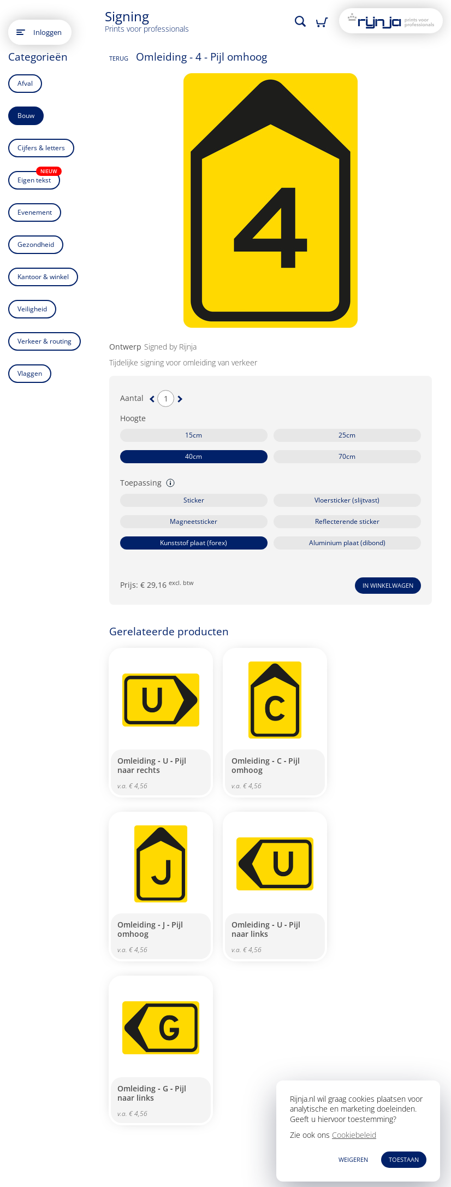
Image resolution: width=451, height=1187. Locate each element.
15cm (193, 435)
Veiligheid (32, 309)
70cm (347, 456)
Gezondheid (35, 244)
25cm (347, 435)
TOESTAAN (404, 1159)
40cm (193, 456)
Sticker (193, 500)
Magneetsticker (193, 521)
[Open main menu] (20, 32)
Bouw (25, 115)
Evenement (34, 212)
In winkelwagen (388, 585)
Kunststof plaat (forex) (193, 542)
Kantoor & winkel (43, 276)
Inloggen (47, 32)
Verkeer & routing (44, 341)
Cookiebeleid (354, 1135)
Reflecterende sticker (347, 521)
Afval (25, 83)
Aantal (132, 398)
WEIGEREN (353, 1159)
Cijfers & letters (41, 147)
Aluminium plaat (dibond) (347, 542)
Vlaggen (29, 373)
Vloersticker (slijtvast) (346, 500)
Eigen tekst (38, 178)
